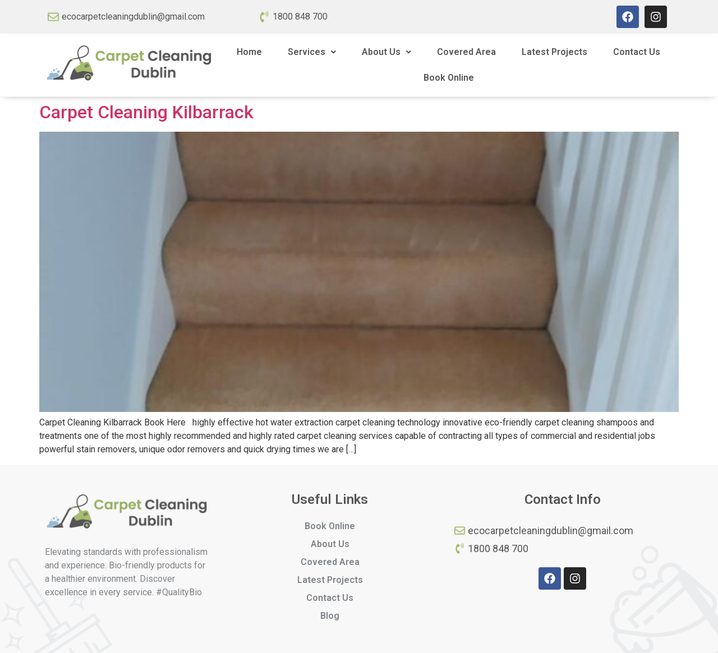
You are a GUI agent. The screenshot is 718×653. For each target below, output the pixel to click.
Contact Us (636, 52)
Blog (329, 615)
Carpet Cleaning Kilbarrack (146, 112)
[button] (312, 52)
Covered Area (466, 52)
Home (249, 52)
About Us (386, 52)
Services (312, 52)
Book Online (449, 77)
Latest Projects (554, 52)
